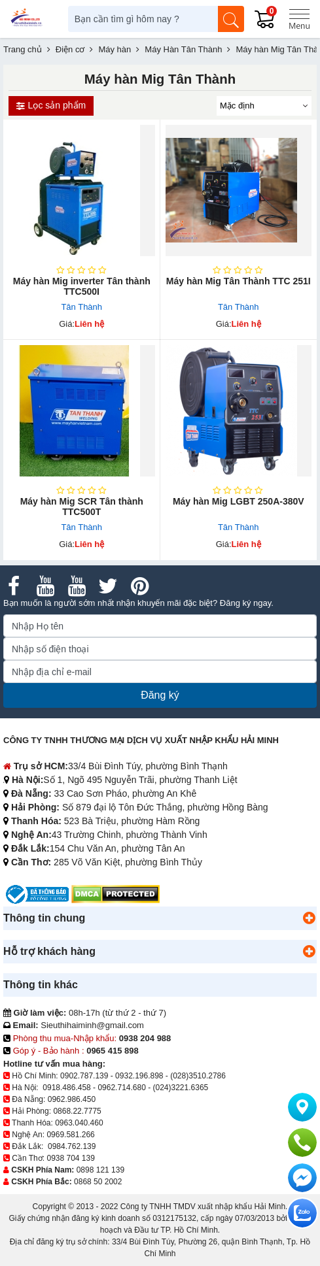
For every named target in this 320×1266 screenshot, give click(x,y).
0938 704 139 (70, 1158)
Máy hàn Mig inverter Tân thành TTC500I (82, 286)
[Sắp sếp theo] (264, 106)
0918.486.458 (66, 1087)
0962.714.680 (121, 1087)
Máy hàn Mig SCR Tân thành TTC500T (81, 506)
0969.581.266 (70, 1134)
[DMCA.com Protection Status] (115, 894)
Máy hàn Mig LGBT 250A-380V (238, 501)
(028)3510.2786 (198, 1075)
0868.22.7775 (77, 1111)
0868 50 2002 (98, 1181)
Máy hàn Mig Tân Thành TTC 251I (238, 281)
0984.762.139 (72, 1146)
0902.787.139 (84, 1075)
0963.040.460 (79, 1122)
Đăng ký (160, 695)
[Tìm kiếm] (231, 19)
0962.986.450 (72, 1099)
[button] (309, 918)
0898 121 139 (100, 1169)
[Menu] (299, 19)
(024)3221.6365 (181, 1087)
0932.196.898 (139, 1075)
